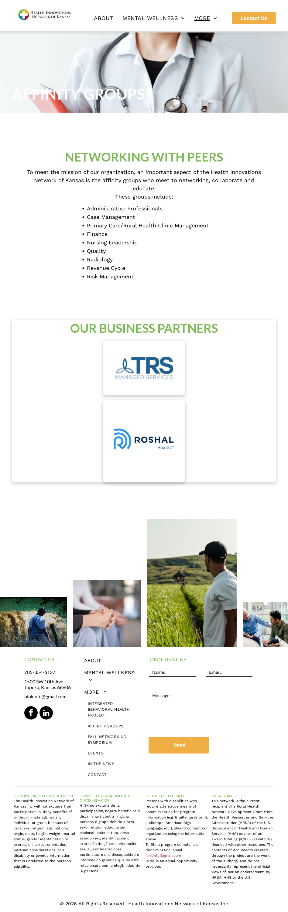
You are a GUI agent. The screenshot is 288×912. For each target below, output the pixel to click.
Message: (158, 686)
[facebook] (31, 713)
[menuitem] (103, 18)
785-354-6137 (39, 672)
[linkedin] (46, 713)
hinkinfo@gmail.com (45, 696)
